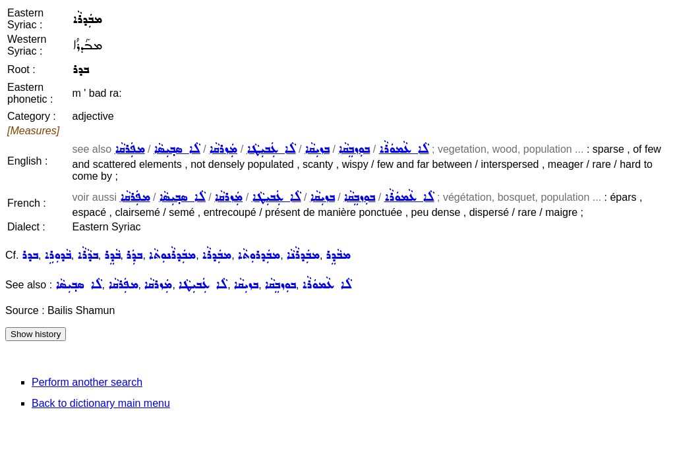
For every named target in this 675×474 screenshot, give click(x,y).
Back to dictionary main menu (101, 403)
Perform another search (87, 382)
